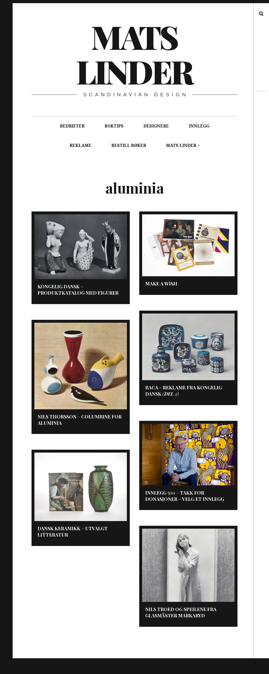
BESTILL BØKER (128, 145)
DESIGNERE (156, 126)
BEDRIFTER (72, 126)
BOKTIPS (114, 126)
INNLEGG (199, 126)
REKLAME (80, 145)
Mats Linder (134, 54)
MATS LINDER (181, 145)
